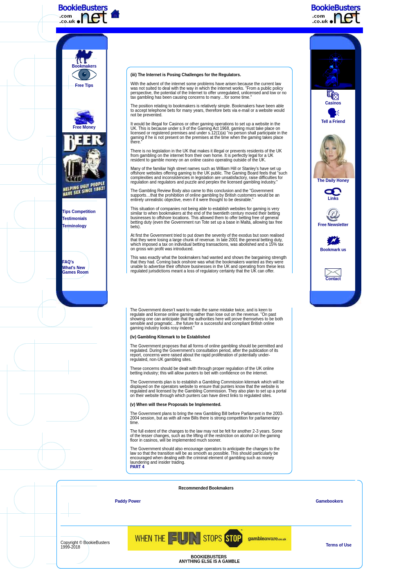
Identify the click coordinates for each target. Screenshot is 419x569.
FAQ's (68, 262)
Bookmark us (333, 249)
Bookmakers (84, 66)
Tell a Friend (333, 121)
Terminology (74, 226)
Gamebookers (329, 501)
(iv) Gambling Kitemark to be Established (170, 337)
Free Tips (84, 85)
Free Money (84, 127)
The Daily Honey (333, 180)
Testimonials (74, 218)
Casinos (333, 103)
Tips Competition (78, 211)
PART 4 (137, 467)
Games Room (75, 272)
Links (333, 198)
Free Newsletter (333, 224)
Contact (333, 279)
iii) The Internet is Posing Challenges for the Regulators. (186, 75)
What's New (73, 267)
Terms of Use (338, 545)
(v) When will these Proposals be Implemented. (175, 404)
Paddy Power (128, 501)
